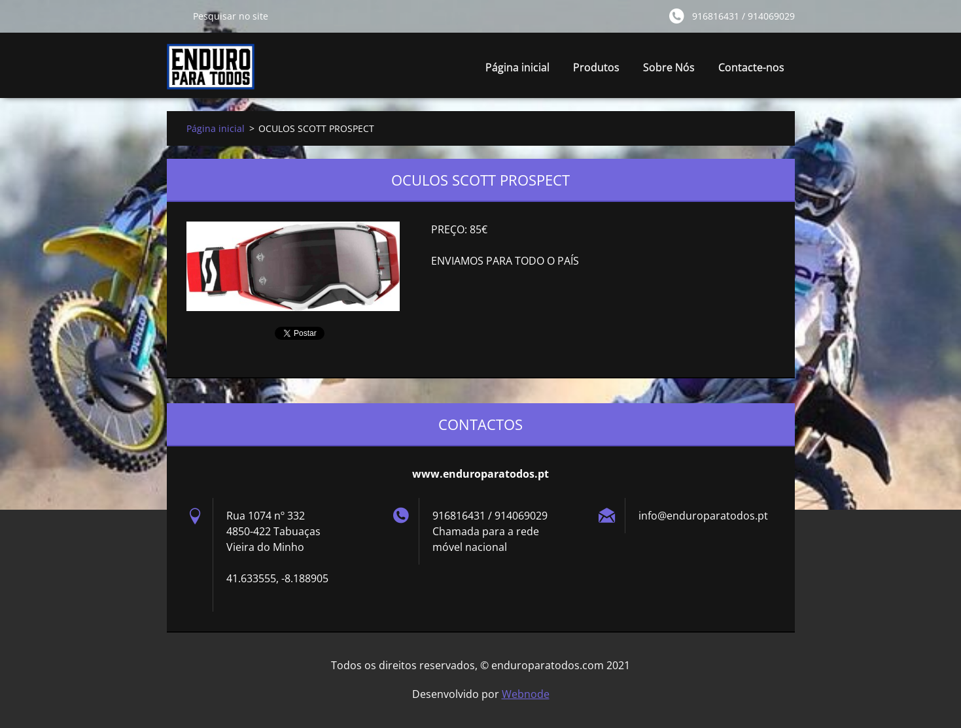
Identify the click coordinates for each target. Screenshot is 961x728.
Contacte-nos (751, 67)
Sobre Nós (669, 67)
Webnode (526, 694)
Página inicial (517, 67)
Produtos (596, 67)
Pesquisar (175, 15)
